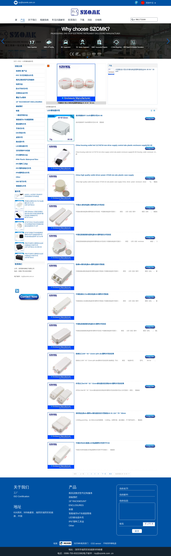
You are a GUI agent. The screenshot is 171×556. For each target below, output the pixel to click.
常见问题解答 (58, 20)
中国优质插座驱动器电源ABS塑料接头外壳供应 (93, 235)
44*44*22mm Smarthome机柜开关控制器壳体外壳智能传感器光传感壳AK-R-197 (34, 225)
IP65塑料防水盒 (22, 155)
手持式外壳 (20, 128)
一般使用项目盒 (22, 115)
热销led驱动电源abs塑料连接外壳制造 (90, 264)
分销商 (98, 20)
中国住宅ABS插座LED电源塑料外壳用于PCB (93, 443)
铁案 (17, 111)
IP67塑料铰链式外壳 (23, 168)
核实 (121, 524)
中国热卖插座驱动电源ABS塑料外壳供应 (91, 324)
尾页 (110, 474)
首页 (15, 61)
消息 (90, 20)
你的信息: (124, 501)
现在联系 (29, 297)
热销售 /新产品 (21, 71)
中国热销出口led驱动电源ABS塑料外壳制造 (92, 294)
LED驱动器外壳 (22, 146)
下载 (82, 20)
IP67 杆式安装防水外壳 (24, 75)
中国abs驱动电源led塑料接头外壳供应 (90, 205)
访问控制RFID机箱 (23, 150)
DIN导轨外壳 (21, 133)
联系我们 (72, 20)
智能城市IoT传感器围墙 (25, 120)
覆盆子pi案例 (21, 97)
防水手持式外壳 (22, 89)
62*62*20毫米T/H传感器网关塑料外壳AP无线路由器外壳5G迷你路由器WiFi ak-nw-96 (34, 235)
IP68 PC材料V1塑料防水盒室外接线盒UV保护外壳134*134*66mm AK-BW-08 (34, 246)
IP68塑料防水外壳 (22, 173)
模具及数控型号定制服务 (25, 80)
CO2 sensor (96, 543)
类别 (19, 61)
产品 (22, 20)
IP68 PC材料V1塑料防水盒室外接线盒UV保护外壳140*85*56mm (34, 256)
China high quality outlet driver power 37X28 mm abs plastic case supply (105, 175)
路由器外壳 (20, 142)
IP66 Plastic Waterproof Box (27, 159)
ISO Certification (21, 496)
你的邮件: (124, 494)
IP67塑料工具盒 (22, 164)
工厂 (16, 493)
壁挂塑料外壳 (21, 124)
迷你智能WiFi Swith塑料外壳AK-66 (89, 115)
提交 (137, 531)
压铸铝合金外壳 (22, 93)
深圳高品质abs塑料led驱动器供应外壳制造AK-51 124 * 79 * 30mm (101, 413)
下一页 (104, 474)
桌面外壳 (19, 137)
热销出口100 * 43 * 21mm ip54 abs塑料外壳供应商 (95, 354)
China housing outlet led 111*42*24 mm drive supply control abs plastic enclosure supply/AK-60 (114, 145)
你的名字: (124, 488)
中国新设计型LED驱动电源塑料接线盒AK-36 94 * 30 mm (76, 103)
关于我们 (32, 20)
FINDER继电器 (109, 543)
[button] (81, 57)
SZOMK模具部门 (81, 543)
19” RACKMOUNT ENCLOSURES (29, 102)
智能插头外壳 (21, 186)
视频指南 (44, 20)
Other (18, 177)
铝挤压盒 (19, 84)
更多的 (102, 122)
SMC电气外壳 (21, 181)
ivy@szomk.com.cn (26, 2)
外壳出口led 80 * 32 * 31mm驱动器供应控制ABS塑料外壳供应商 (100, 383)
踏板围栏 (19, 106)
